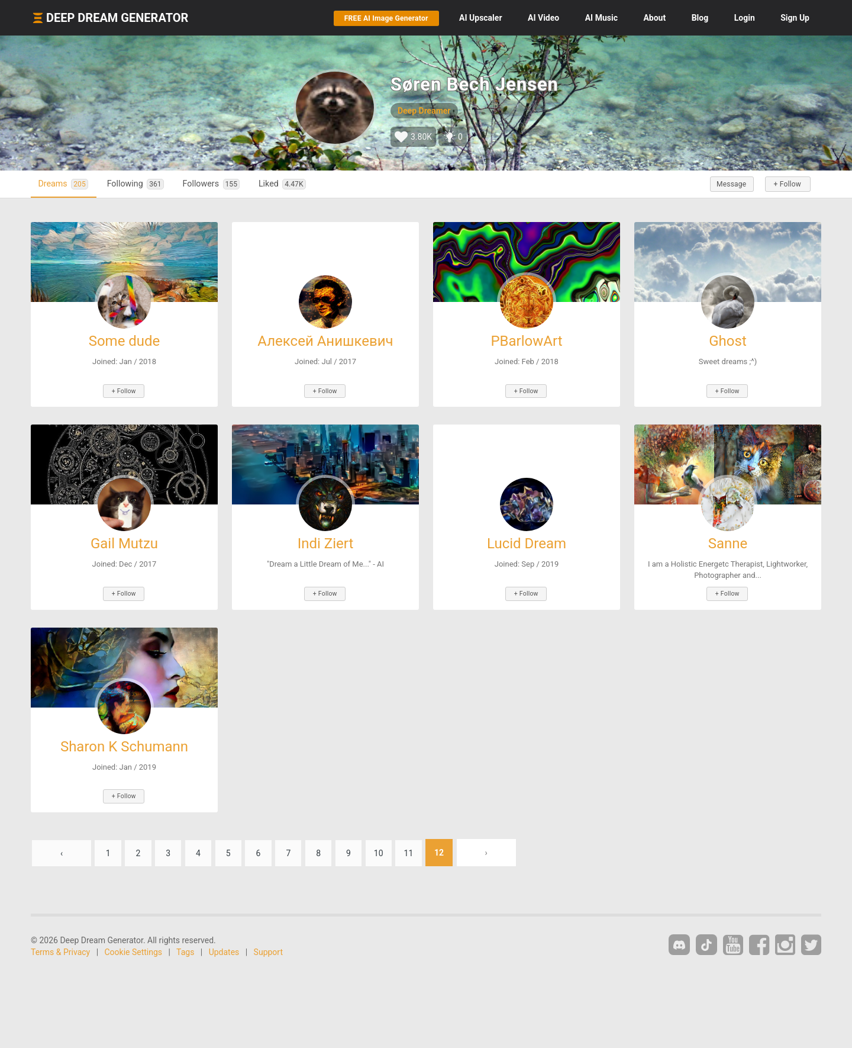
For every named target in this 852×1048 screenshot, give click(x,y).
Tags (185, 949)
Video (543, 17)
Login (744, 17)
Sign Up (794, 17)
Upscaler (480, 17)
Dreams (65, 183)
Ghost (728, 341)
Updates (224, 949)
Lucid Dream (526, 543)
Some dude (124, 341)
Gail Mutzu (124, 543)
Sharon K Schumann (124, 745)
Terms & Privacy (60, 949)
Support (268, 949)
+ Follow (785, 184)
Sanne (728, 543)
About (654, 17)
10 (388, 849)
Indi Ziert (326, 543)
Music (601, 17)
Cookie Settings (134, 949)
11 (419, 849)
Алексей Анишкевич (325, 341)
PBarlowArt (526, 341)
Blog (700, 17)
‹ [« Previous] (61, 849)
